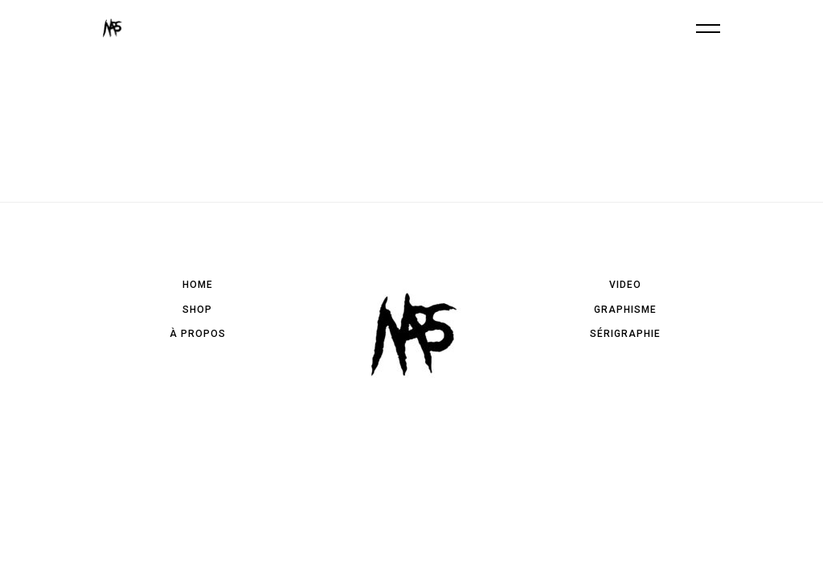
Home (197, 284)
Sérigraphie (625, 333)
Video (625, 284)
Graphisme (625, 309)
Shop (197, 309)
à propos (198, 333)
